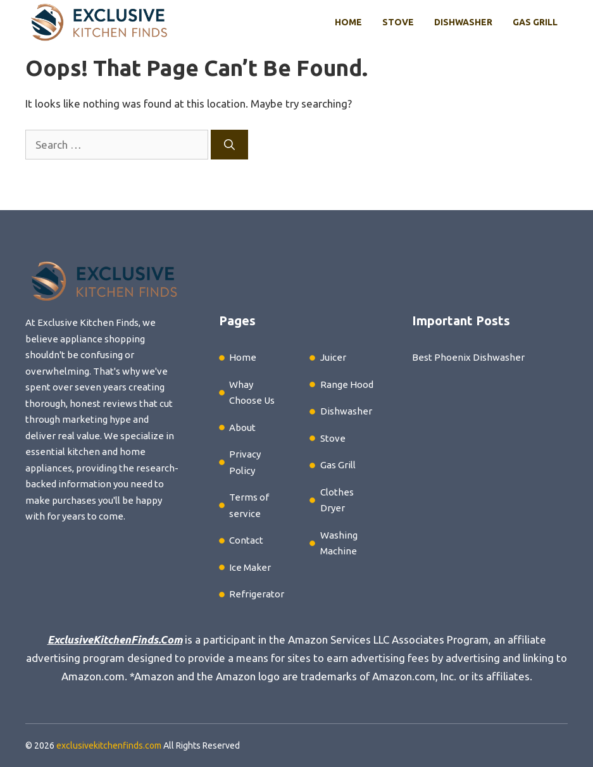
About (242, 427)
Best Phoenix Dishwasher (468, 357)
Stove (398, 22)
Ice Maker (250, 567)
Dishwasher (463, 22)
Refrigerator (256, 594)
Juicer (333, 357)
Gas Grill (535, 22)
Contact (246, 540)
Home (348, 22)
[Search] (229, 145)
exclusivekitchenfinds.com (108, 745)
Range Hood (346, 384)
